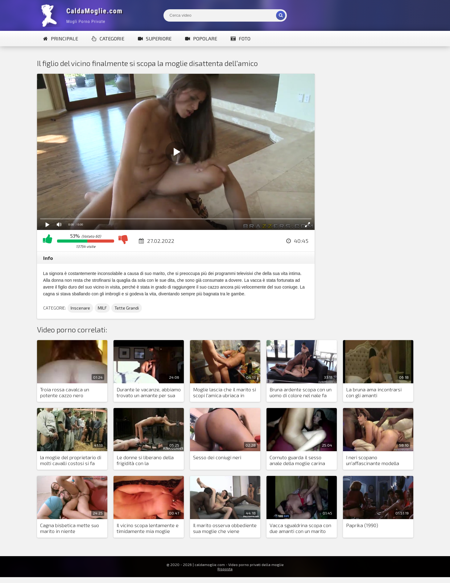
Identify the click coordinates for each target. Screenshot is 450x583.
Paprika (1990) (362, 525)
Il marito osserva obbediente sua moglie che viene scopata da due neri (225, 528)
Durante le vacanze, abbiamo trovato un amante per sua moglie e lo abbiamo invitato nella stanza (149, 392)
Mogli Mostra (83, 15)
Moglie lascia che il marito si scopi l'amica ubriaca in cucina (224, 392)
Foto (240, 38)
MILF (102, 307)
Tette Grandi (126, 307)
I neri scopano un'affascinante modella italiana (372, 460)
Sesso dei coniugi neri (217, 457)
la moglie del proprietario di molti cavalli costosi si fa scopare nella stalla (70, 460)
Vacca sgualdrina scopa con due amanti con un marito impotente (300, 528)
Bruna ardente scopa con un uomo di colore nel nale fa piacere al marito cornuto (301, 392)
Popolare (201, 38)
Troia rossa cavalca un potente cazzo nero (64, 392)
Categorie (108, 38)
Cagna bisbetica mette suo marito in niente (69, 528)
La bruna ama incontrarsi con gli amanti (374, 392)
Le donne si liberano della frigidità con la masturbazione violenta (145, 460)
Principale (60, 38)
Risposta (225, 569)
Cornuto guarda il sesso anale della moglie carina (297, 460)
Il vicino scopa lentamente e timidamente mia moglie (148, 528)
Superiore (154, 38)
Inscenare (80, 307)
